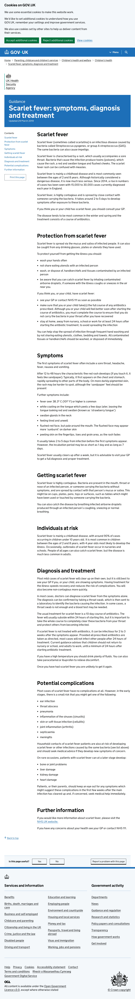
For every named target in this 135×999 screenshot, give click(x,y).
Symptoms (9, 148)
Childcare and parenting (18, 920)
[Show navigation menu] (114, 52)
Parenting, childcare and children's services (36, 60)
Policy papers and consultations (110, 923)
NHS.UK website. (47, 821)
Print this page (17, 177)
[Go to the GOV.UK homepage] (16, 52)
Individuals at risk (13, 157)
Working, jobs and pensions (64, 947)
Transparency (99, 930)
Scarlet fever (10, 137)
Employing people (58, 903)
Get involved (98, 943)
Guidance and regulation (106, 910)
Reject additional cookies (58, 40)
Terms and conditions (17, 971)
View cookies (84, 40)
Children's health (103, 60)
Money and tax (57, 923)
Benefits (9, 897)
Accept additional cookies (21, 40)
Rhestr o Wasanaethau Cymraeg (52, 971)
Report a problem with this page (108, 861)
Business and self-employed (21, 914)
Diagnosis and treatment (16, 161)
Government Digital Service (20, 976)
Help (7, 967)
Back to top (11, 838)
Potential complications (16, 165)
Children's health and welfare (76, 60)
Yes (42, 861)
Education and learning (61, 897)
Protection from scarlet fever (16, 143)
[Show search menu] (126, 52)
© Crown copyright (119, 990)
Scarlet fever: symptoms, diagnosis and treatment (33, 64)
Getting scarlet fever (14, 153)
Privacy (17, 967)
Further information (14, 169)
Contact (73, 967)
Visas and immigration (61, 940)
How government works (105, 936)
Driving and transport (17, 947)
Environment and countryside (65, 910)
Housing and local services (64, 917)
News (95, 903)
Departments (99, 897)
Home (7, 60)
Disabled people (14, 940)
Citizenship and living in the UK (22, 927)
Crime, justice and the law (19, 934)
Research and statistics (105, 917)
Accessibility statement (51, 967)
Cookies (29, 967)
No (60, 861)
